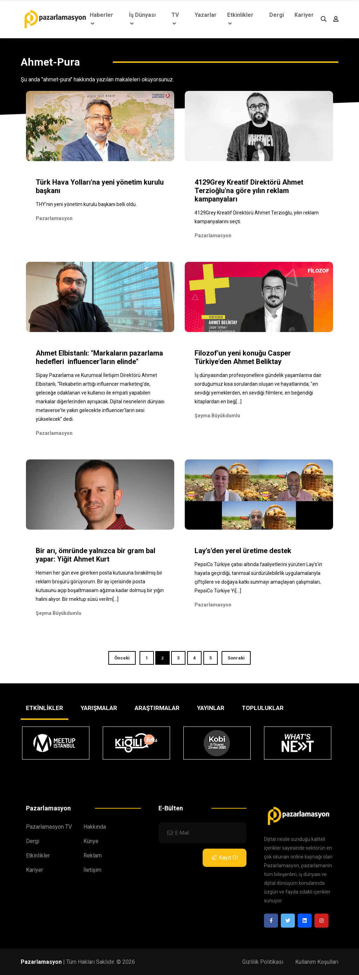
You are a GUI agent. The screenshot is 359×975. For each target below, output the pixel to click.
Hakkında (94, 826)
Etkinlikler (240, 19)
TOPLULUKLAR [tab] (263, 707)
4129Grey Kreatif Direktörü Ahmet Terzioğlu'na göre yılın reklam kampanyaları (249, 190)
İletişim (92, 870)
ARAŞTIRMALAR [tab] (157, 707)
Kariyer (304, 15)
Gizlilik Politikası (262, 962)
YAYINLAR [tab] (210, 707)
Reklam (92, 855)
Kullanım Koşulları (316, 962)
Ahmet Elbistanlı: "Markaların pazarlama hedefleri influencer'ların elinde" (99, 357)
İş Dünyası (142, 19)
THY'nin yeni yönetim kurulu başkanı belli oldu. (86, 204)
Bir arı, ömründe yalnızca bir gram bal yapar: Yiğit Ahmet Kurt (95, 554)
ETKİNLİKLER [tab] (44, 707)
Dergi (276, 15)
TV (175, 19)
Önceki (122, 658)
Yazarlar (206, 15)
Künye (91, 841)
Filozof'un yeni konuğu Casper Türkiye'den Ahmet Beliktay (243, 357)
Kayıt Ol (224, 857)
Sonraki (236, 658)
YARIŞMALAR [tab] (99, 707)
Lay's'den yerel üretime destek (243, 550)
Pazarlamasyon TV (49, 826)
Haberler (101, 19)
